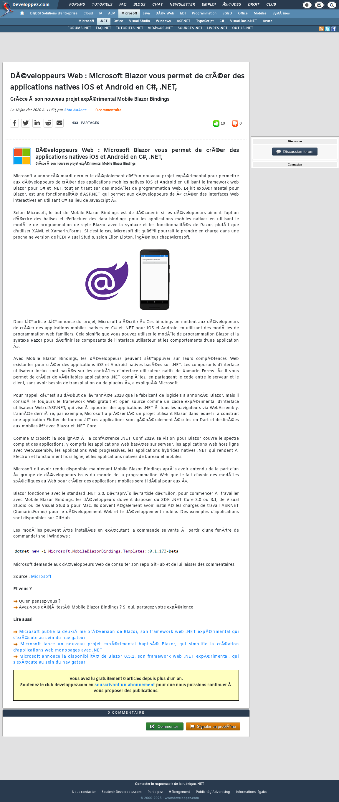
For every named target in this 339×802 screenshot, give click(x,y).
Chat (157, 4)
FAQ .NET (103, 28)
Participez (155, 792)
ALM (111, 13)
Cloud (88, 13)
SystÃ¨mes (281, 13)
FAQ (123, 4)
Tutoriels (102, 4)
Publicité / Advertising (213, 792)
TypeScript (205, 21)
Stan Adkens (75, 110)
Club (271, 4)
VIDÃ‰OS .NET (160, 28)
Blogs (139, 4)
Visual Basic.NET (243, 21)
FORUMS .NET (79, 28)
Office (243, 13)
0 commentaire (108, 110)
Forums (77, 4)
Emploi (208, 4)
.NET (104, 21)
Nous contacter (84, 792)
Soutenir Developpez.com (122, 792)
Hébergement (179, 792)
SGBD (227, 13)
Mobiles (260, 13)
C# (221, 21)
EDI (183, 13)
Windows (163, 21)
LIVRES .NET (217, 28)
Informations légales (251, 792)
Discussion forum (294, 151)
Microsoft (129, 13)
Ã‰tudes (232, 4)
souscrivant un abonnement (125, 685)
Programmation (204, 13)
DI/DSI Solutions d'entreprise (53, 13)
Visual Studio (139, 21)
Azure (267, 21)
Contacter (142, 784)
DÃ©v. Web (165, 13)
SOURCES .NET (190, 28)
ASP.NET (183, 21)
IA (100, 13)
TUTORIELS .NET (129, 28)
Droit (253, 4)
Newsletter (182, 4)
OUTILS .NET (242, 28)
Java (146, 13)
